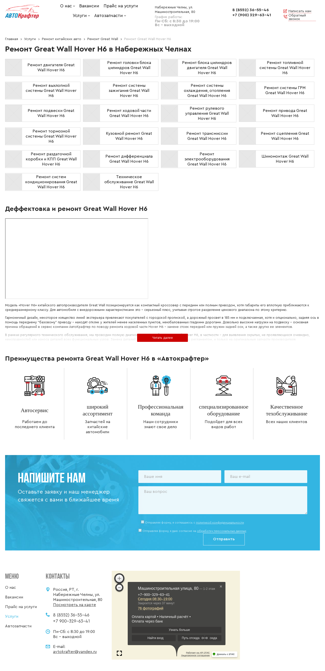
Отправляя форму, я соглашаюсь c (194, 522)
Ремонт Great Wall (102, 39)
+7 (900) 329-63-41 (251, 15)
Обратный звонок (297, 17)
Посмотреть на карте (74, 605)
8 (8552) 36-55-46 (250, 10)
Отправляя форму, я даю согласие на (194, 530)
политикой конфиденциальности (220, 522)
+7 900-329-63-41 (71, 621)
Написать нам (299, 11)
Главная (11, 39)
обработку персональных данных (221, 530)
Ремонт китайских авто (61, 39)
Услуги (30, 39)
